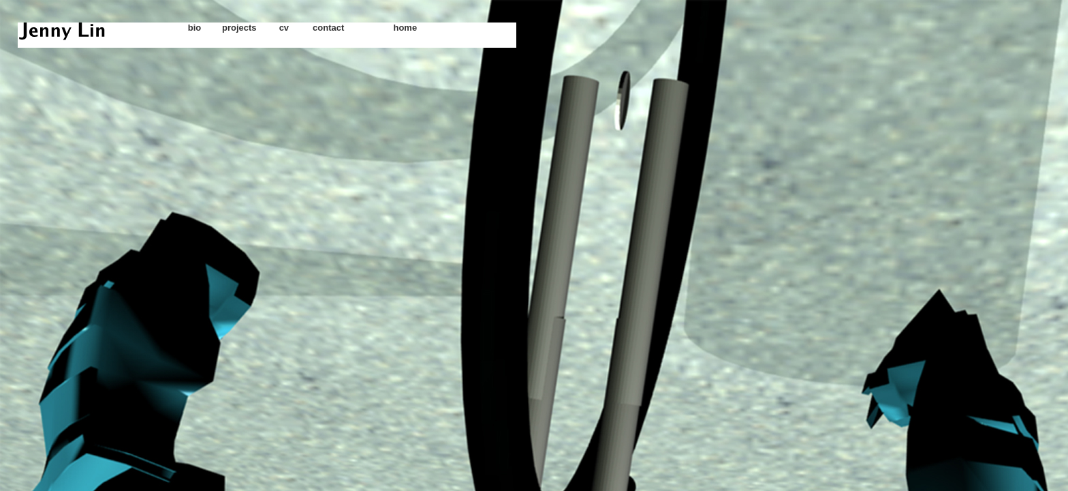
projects (239, 28)
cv (284, 28)
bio (195, 28)
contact (328, 28)
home (405, 28)
